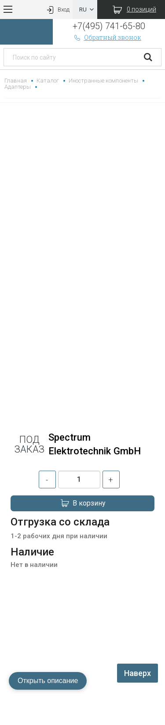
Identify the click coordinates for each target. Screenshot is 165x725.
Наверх (137, 673)
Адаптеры (17, 86)
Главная (15, 80)
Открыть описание (48, 680)
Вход (57, 9)
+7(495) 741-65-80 (109, 26)
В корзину (82, 503)
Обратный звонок (107, 37)
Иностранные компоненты (103, 80)
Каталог (48, 80)
